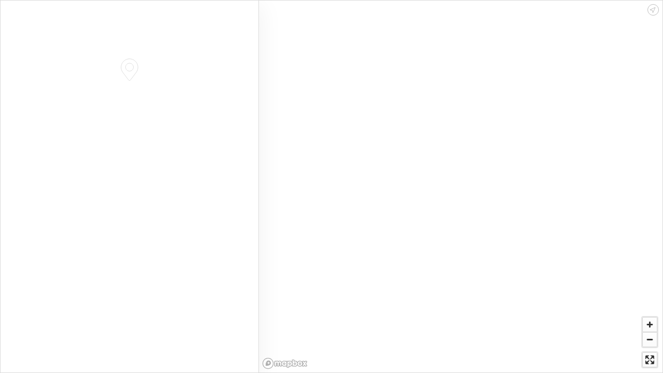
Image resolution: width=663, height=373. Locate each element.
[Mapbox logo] (285, 363)
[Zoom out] (649, 339)
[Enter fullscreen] (649, 359)
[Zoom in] (649, 324)
